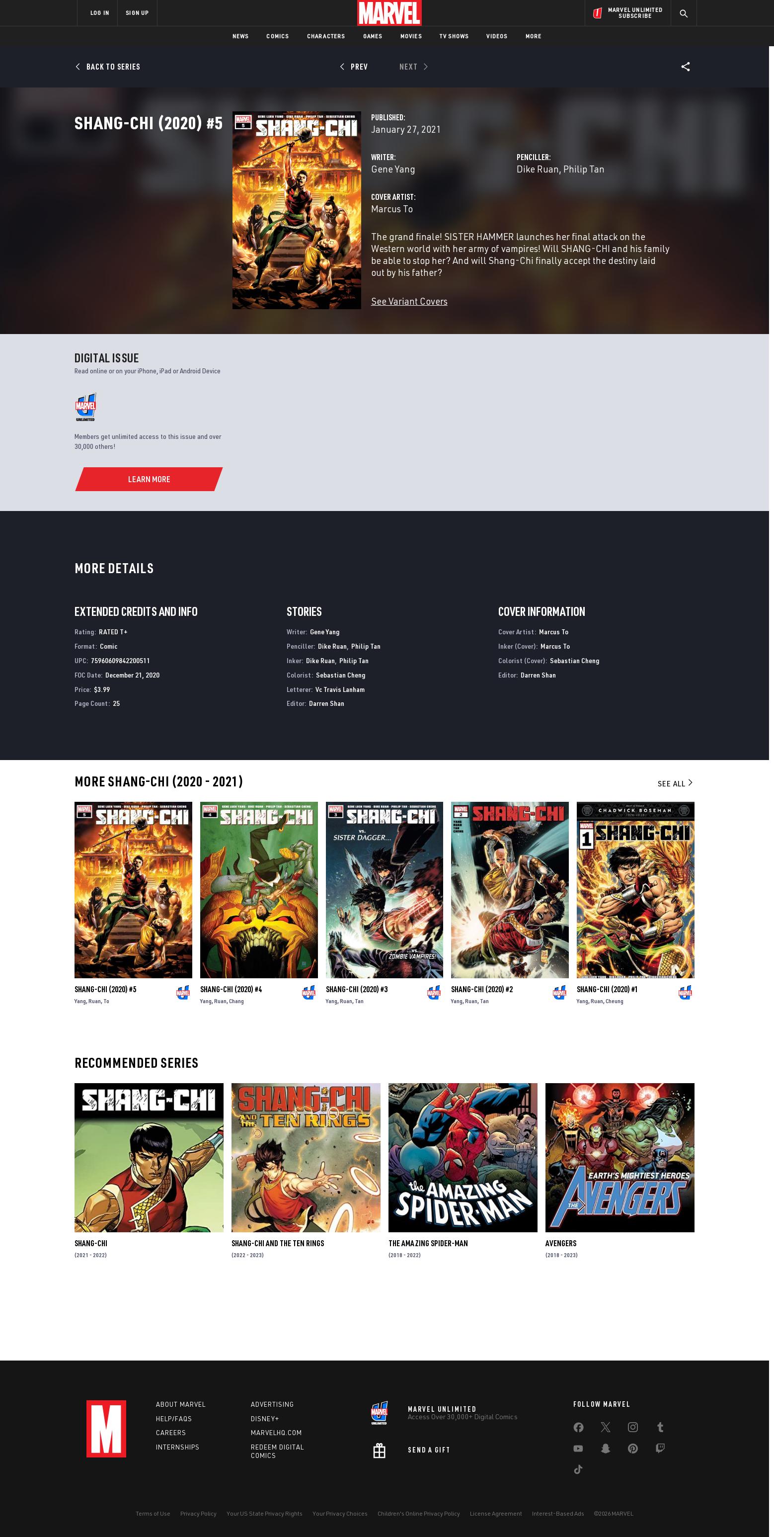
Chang (236, 1071)
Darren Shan (326, 773)
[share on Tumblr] (660, 1429)
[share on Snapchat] (606, 1450)
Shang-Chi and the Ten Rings (278, 1313)
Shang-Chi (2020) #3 (356, 1059)
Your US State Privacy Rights (265, 1513)
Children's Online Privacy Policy (419, 1513)
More (534, 36)
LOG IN (99, 12)
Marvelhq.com (276, 1433)
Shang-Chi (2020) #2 (482, 1059)
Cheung (614, 1071)
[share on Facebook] (578, 1430)
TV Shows (454, 36)
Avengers (560, 1313)
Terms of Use (153, 1513)
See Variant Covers (298, 333)
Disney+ (265, 1419)
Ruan (94, 1071)
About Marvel (181, 1404)
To (106, 1071)
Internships (178, 1448)
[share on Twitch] (660, 1450)
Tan (359, 1071)
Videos (496, 36)
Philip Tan (528, 212)
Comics (277, 36)
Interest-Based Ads (558, 1513)
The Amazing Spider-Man (428, 1313)
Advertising (272, 1404)
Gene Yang (282, 212)
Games (373, 36)
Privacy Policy (198, 1513)
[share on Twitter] (606, 1429)
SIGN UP (137, 12)
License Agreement (496, 1513)
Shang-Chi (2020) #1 (607, 1059)
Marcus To (281, 252)
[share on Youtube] (578, 1450)
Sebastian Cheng (340, 744)
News (240, 36)
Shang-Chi (91, 1313)
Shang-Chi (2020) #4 (231, 1059)
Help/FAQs (174, 1419)
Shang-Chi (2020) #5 (105, 1059)
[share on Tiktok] (578, 1471)
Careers (171, 1433)
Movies (411, 36)
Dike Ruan (483, 212)
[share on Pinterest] (633, 1450)
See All (676, 853)
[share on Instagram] (633, 1429)
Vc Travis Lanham (340, 759)
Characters (326, 36)
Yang (80, 1071)
